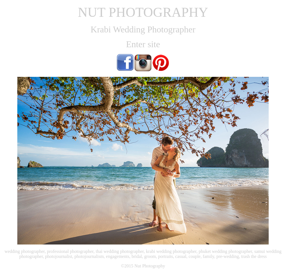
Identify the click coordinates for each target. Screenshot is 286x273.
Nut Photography (149, 265)
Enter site (143, 44)
